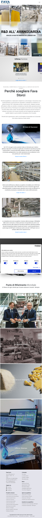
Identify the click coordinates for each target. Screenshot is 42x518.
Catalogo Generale (10, 511)
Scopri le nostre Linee (21, 232)
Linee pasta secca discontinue (12, 496)
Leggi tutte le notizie (21, 80)
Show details (35, 267)
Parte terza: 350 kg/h (26, 497)
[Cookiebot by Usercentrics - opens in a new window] (35, 246)
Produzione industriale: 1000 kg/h (29, 505)
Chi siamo (24, 474)
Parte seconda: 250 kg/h (27, 496)
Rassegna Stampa (19, 455)
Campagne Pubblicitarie (33, 455)
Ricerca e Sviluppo (10, 507)
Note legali (32, 516)
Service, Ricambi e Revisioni (12, 509)
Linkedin (8, 487)
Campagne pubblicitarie (26, 488)
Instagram (9, 488)
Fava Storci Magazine (26, 490)
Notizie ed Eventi (25, 483)
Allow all (34, 271)
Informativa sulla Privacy (13, 516)
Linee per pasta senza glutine (12, 504)
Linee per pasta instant (10, 501)
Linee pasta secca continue (11, 494)
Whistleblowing (25, 479)
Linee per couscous (10, 499)
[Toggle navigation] (39, 2)
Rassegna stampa (25, 486)
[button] (18, 78)
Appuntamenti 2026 (26, 485)
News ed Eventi (7, 455)
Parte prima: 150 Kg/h (26, 494)
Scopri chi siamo (21, 192)
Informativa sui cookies (24, 516)
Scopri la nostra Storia (21, 156)
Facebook (9, 490)
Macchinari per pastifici (11, 506)
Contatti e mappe (25, 477)
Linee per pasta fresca (10, 497)
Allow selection (21, 271)
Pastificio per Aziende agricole (28, 499)
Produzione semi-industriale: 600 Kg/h (30, 503)
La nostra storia (25, 475)
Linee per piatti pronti (10, 502)
